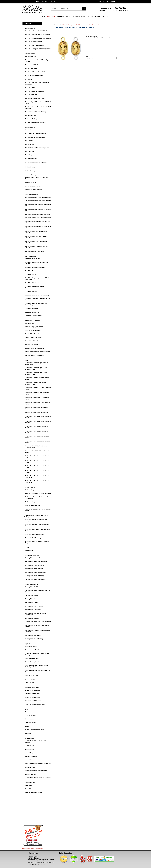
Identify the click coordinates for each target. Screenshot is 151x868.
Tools (26, 709)
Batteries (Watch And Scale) (33, 650)
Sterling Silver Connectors (33, 609)
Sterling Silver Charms (31, 599)
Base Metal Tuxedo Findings (33, 189)
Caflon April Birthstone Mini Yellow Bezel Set (38, 200)
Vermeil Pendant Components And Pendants (38, 778)
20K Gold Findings (30, 167)
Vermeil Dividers (30, 760)
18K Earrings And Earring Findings (35, 137)
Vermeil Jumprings (30, 774)
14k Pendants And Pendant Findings (35, 112)
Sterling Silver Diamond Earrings (34, 575)
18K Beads (28, 130)
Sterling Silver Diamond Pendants (35, 579)
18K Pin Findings (30, 151)
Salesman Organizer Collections (34, 348)
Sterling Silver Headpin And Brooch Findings (38, 621)
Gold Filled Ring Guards (32, 308)
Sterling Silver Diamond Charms (34, 565)
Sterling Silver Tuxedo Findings (34, 639)
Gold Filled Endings (31, 291)
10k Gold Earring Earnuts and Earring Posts (38, 38)
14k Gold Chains (30, 87)
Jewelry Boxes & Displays (32, 320)
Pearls (26, 360)
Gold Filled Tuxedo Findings (33, 315)
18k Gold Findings (30, 127)
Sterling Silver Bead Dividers (33, 587)
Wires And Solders (30, 783)
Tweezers (28, 733)
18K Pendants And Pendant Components (37, 148)
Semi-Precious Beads (31, 548)
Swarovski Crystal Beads (32, 690)
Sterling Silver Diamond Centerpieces (36, 561)
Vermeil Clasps (29, 753)
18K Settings (29, 155)
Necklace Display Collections (33, 337)
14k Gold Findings (30, 53)
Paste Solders (29, 785)
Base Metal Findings (31, 175)
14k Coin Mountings (31, 68)
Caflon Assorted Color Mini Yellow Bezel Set (38, 217)
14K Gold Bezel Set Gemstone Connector (98, 25)
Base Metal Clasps (30, 182)
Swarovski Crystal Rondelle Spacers (35, 704)
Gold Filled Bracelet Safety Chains (35, 267)
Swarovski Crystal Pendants (33, 701)
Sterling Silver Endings (32, 618)
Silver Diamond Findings (32, 555)
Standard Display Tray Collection (34, 355)
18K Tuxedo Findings (31, 158)
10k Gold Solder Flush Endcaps (34, 45)
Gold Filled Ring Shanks (32, 312)
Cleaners (27, 712)
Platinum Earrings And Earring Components (38, 493)
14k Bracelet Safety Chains (33, 65)
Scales (27, 726)
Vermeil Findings (30, 738)
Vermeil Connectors (31, 756)
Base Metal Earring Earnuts (33, 186)
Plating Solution (30, 682)
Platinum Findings (30, 487)
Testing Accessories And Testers (34, 729)
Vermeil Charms (30, 749)
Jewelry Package (30, 679)
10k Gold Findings (30, 28)
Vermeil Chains (29, 745)
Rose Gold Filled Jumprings (33, 538)
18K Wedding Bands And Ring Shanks (36, 162)
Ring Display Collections (32, 344)
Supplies (27, 644)
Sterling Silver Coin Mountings (34, 606)
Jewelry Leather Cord (31, 675)
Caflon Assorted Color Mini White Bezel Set (37, 214)
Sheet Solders (29, 789)
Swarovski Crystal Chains (32, 693)
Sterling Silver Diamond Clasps (34, 568)
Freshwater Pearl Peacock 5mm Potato (36, 412)
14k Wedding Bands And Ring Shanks (36, 122)
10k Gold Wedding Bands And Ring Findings (38, 49)
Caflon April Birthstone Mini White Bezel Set (38, 197)
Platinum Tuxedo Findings (32, 505)
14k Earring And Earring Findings (35, 75)
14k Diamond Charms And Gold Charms (36, 72)
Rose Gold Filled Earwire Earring (34, 534)
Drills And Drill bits (30, 715)
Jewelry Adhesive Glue (31, 658)
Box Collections (30, 323)
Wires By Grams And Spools (33, 792)
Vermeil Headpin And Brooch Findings (36, 770)
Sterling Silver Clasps (31, 602)
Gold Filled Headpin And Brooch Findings (37, 295)
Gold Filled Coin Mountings (33, 283)
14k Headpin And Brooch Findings (35, 98)
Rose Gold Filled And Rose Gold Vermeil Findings (36, 516)
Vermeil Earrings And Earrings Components (38, 763)
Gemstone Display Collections (34, 326)
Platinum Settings (30, 502)
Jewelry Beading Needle (32, 662)
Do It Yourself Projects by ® (32, 848)
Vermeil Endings (30, 767)
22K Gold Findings (30, 171)
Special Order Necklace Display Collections (37, 351)
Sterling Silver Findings (31, 584)
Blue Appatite (29, 550)
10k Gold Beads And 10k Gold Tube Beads (37, 31)
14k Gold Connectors (31, 94)
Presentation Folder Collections (34, 341)
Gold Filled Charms (30, 274)
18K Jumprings (29, 144)
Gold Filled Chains (30, 271)
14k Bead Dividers (30, 56)
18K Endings (29, 140)
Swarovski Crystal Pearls (32, 697)
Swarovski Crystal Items (32, 687)
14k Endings (28, 79)
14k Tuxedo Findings (31, 119)
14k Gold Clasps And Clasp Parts (35, 91)
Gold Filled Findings (30, 256)
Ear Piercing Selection (31, 194)
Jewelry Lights (29, 719)
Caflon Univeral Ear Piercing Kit (34, 251)
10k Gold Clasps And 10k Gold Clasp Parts (37, 34)
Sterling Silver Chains (31, 595)
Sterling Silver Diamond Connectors (35, 572)
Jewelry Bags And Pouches (33, 330)
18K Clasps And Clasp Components (35, 133)
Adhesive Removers (31, 646)
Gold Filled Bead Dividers (32, 258)
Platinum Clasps (30, 490)
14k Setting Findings (31, 115)
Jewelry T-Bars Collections (33, 334)
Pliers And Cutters (30, 722)
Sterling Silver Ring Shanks (33, 635)
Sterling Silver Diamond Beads (34, 558)
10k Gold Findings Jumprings (33, 41)
